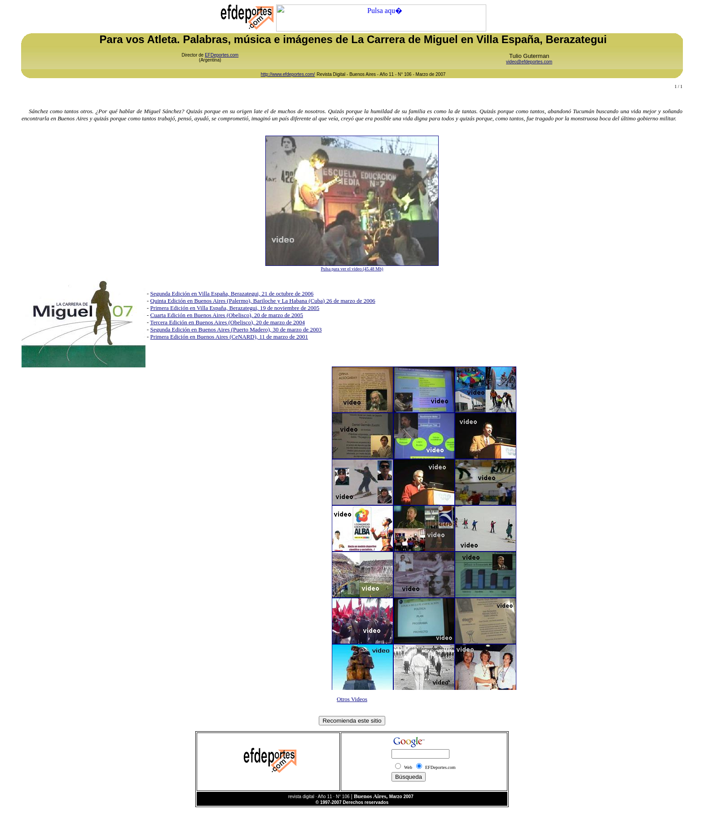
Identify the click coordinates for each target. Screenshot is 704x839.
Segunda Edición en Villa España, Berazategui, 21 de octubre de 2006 (232, 293)
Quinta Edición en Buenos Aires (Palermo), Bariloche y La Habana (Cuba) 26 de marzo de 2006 (262, 300)
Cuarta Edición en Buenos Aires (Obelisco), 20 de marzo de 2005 (226, 315)
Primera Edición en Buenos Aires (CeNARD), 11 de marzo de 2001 (229, 336)
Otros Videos (352, 699)
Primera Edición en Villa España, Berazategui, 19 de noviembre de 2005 (235, 308)
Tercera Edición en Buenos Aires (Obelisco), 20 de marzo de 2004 (227, 322)
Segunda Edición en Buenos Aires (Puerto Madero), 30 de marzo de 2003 (236, 329)
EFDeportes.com (221, 55)
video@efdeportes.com (529, 61)
